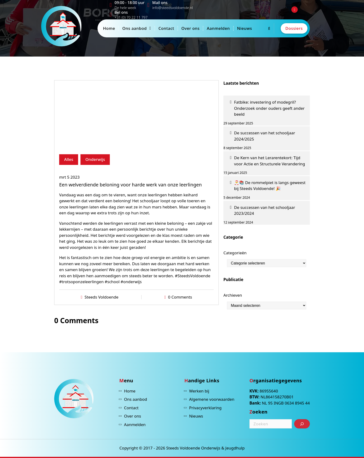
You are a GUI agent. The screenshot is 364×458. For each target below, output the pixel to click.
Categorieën (235, 252)
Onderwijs (95, 159)
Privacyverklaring (205, 407)
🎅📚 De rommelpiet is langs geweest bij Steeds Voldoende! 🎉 (270, 185)
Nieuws (244, 28)
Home (109, 28)
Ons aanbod (134, 28)
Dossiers (294, 28)
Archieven (232, 295)
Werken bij (199, 391)
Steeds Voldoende (101, 297)
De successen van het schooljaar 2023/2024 (264, 210)
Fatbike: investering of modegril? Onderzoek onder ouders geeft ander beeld (269, 108)
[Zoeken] (302, 423)
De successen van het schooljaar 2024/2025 (264, 136)
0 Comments (180, 297)
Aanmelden (218, 28)
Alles (68, 159)
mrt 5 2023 (69, 177)
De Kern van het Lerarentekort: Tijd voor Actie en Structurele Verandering (269, 161)
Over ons (190, 28)
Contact (166, 28)
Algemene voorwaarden (211, 399)
